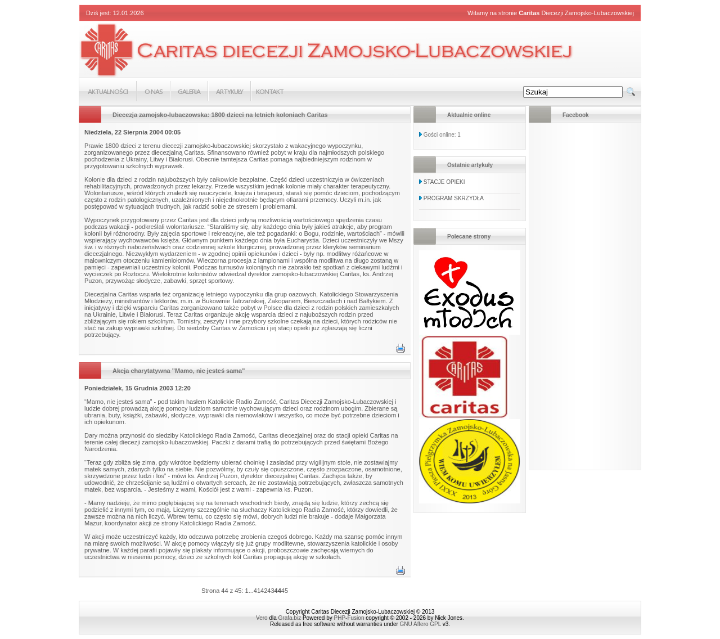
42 (263, 590)
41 (257, 590)
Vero (262, 618)
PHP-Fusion (349, 618)
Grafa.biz (290, 618)
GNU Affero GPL (420, 624)
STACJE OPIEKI (444, 182)
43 (270, 590)
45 (284, 590)
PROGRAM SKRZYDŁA (454, 198)
